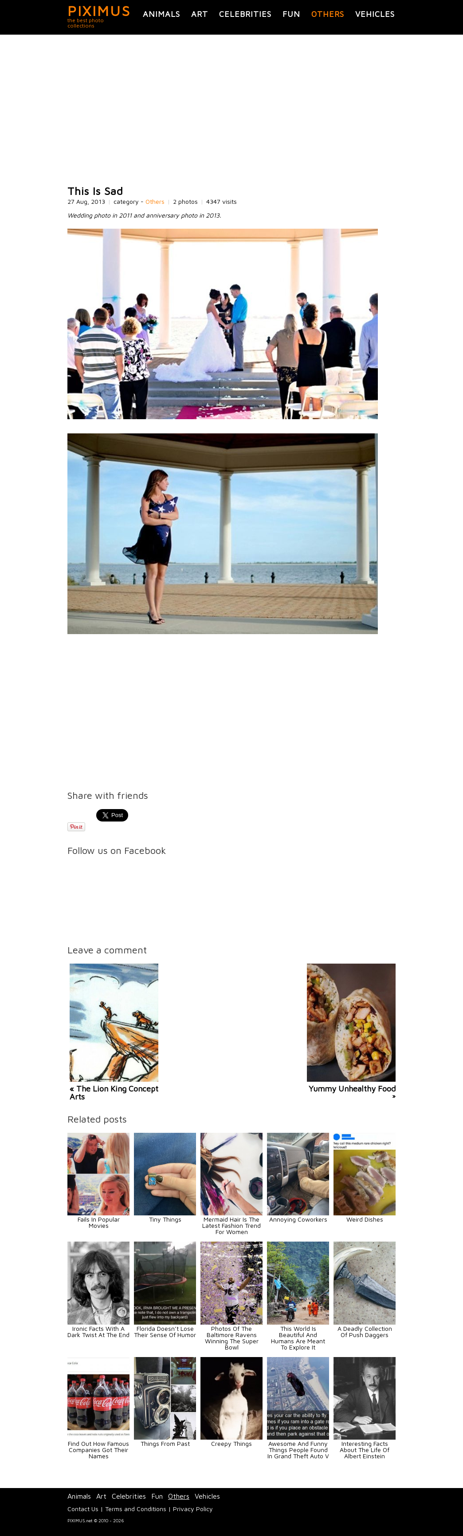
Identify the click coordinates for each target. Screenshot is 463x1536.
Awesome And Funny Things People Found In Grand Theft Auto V (298, 1450)
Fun (291, 14)
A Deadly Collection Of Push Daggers (364, 1331)
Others (327, 14)
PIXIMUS (99, 10)
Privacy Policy (193, 1508)
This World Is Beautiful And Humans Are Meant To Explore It (298, 1338)
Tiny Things (165, 1219)
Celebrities (245, 14)
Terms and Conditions (135, 1508)
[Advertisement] (231, 110)
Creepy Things (231, 1443)
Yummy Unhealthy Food (352, 1088)
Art (199, 14)
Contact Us (82, 1508)
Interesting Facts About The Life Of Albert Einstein (364, 1450)
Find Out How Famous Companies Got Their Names (98, 1450)
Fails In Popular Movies (99, 1222)
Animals (161, 14)
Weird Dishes (364, 1219)
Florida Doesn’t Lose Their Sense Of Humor (165, 1331)
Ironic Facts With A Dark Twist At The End (98, 1331)
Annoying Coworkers (298, 1219)
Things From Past (165, 1443)
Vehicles (375, 14)
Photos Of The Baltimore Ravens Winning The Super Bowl (232, 1338)
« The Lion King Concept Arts (114, 1092)
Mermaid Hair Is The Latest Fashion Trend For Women (231, 1225)
